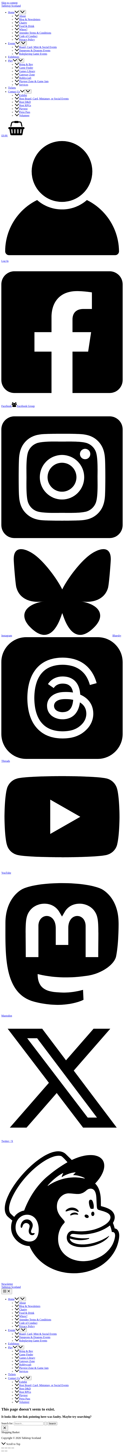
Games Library (25, 71)
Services (21, 84)
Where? (21, 29)
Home (13, 12)
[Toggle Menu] (22, 12)
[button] (17, 12)
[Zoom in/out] (2, 1447)
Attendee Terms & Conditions (33, 32)
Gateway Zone (25, 74)
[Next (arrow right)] (6, 1450)
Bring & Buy (24, 64)
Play (12, 60)
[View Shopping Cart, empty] (62, 128)
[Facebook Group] (23, 406)
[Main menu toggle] (6, 1291)
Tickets (12, 87)
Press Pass (22, 112)
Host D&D (23, 102)
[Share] (9, 1447)
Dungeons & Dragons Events (32, 50)
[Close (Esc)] (12, 1447)
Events (14, 43)
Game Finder (24, 67)
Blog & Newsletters (27, 19)
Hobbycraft (23, 78)
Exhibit (21, 95)
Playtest (21, 108)
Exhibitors (13, 56)
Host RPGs (23, 105)
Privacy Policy (25, 39)
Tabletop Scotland (11, 5)
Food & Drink (24, 26)
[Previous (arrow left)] (2, 1450)
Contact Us (16, 91)
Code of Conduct (26, 36)
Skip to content (9, 2)
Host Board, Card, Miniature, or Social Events (42, 98)
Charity (21, 22)
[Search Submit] (45, 1423)
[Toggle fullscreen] (6, 1447)
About (20, 16)
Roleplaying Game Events (31, 53)
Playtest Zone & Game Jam (32, 81)
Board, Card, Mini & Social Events (36, 47)
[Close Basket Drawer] (4, 1428)
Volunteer (22, 115)
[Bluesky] (66, 635)
